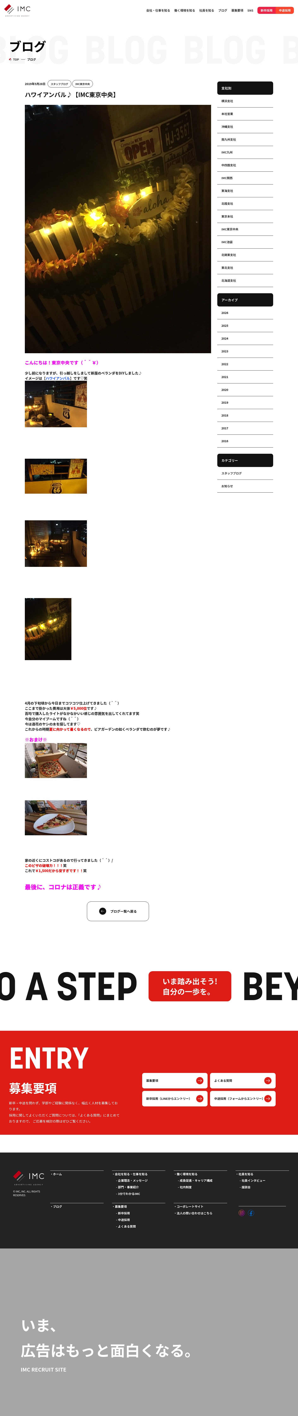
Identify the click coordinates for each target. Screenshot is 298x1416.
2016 (224, 441)
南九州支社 (228, 139)
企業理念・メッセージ (133, 1180)
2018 (224, 415)
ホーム (57, 1174)
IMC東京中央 (82, 83)
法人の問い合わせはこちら (195, 1213)
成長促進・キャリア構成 (196, 1180)
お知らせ (227, 486)
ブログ (222, 10)
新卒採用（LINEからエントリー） (169, 1098)
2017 (224, 428)
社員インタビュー (253, 1180)
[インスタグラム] (242, 1212)
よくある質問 (223, 1080)
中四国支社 (228, 165)
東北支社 (227, 268)
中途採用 (285, 10)
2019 (224, 402)
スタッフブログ (59, 83)
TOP (16, 59)
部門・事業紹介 (128, 1187)
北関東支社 (228, 255)
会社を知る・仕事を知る (131, 1174)
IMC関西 (227, 178)
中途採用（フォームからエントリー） (239, 1098)
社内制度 (186, 1187)
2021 (224, 377)
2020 (224, 390)
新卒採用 (267, 10)
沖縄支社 (227, 126)
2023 (224, 351)
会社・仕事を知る (158, 10)
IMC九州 (227, 152)
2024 (224, 338)
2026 (224, 313)
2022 (224, 364)
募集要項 (152, 1080)
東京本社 (227, 216)
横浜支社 (227, 101)
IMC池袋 (227, 242)
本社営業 (227, 114)
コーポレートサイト (190, 1206)
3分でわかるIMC (129, 1193)
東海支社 (227, 191)
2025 (224, 325)
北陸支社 (227, 203)
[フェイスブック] (251, 1212)
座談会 (246, 1187)
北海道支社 (228, 280)
